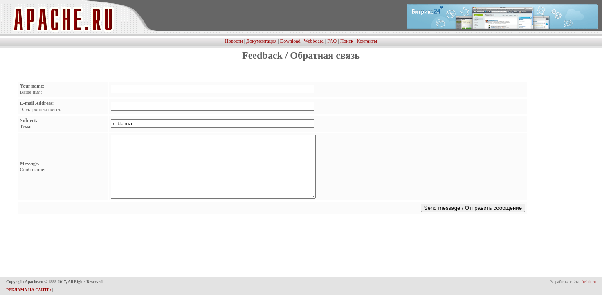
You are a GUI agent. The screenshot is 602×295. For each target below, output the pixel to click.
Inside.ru (589, 282)
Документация (261, 40)
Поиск (346, 40)
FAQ (332, 40)
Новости (234, 40)
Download (290, 40)
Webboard (314, 40)
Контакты (367, 40)
